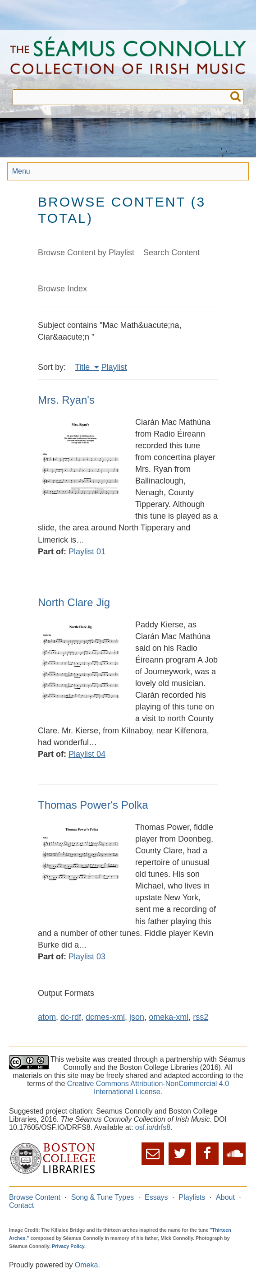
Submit (235, 97)
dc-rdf (70, 1017)
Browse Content (34, 1197)
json (136, 1017)
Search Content (171, 252)
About (225, 1197)
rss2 (200, 1017)
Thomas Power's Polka (93, 805)
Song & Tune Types (102, 1197)
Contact (21, 1205)
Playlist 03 (87, 956)
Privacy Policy (68, 1246)
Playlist (114, 367)
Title (83, 367)
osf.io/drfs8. (154, 1127)
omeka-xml (168, 1017)
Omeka (86, 1265)
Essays (156, 1197)
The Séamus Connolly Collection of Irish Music (128, 59)
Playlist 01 (87, 551)
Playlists (192, 1197)
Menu (21, 171)
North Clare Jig (74, 602)
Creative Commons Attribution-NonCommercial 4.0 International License (148, 1088)
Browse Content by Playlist (86, 252)
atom (47, 1017)
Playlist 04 (87, 754)
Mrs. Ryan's (66, 400)
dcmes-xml (105, 1017)
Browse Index (62, 288)
